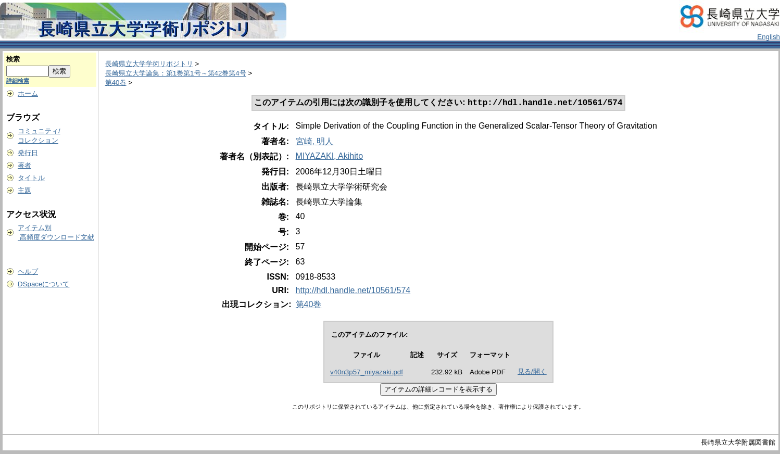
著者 (24, 165)
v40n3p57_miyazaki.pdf (366, 373)
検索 (13, 59)
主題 (24, 190)
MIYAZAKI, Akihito (329, 157)
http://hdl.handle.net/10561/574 (353, 291)
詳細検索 (17, 81)
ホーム (28, 93)
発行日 (28, 153)
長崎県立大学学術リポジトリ (149, 64)
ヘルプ (28, 271)
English (768, 37)
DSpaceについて (43, 284)
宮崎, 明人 (315, 142)
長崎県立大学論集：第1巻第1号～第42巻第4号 (175, 73)
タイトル (31, 178)
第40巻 (116, 82)
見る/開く (532, 372)
